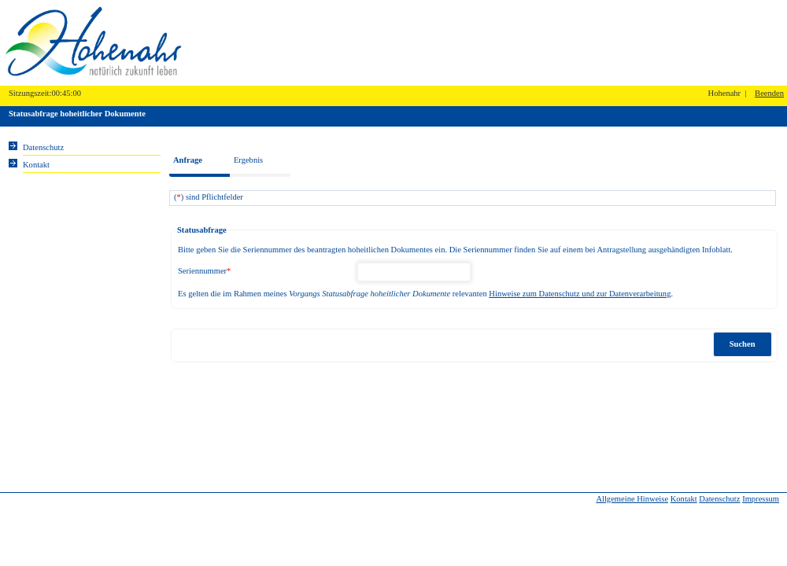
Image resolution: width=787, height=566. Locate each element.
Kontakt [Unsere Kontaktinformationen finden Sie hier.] (36, 164)
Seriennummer (204, 270)
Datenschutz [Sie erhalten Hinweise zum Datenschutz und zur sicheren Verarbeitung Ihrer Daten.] (43, 147)
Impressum (760, 498)
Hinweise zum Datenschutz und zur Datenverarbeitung (580, 293)
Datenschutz (719, 498)
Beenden (769, 93)
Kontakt (684, 498)
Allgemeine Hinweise (632, 498)
